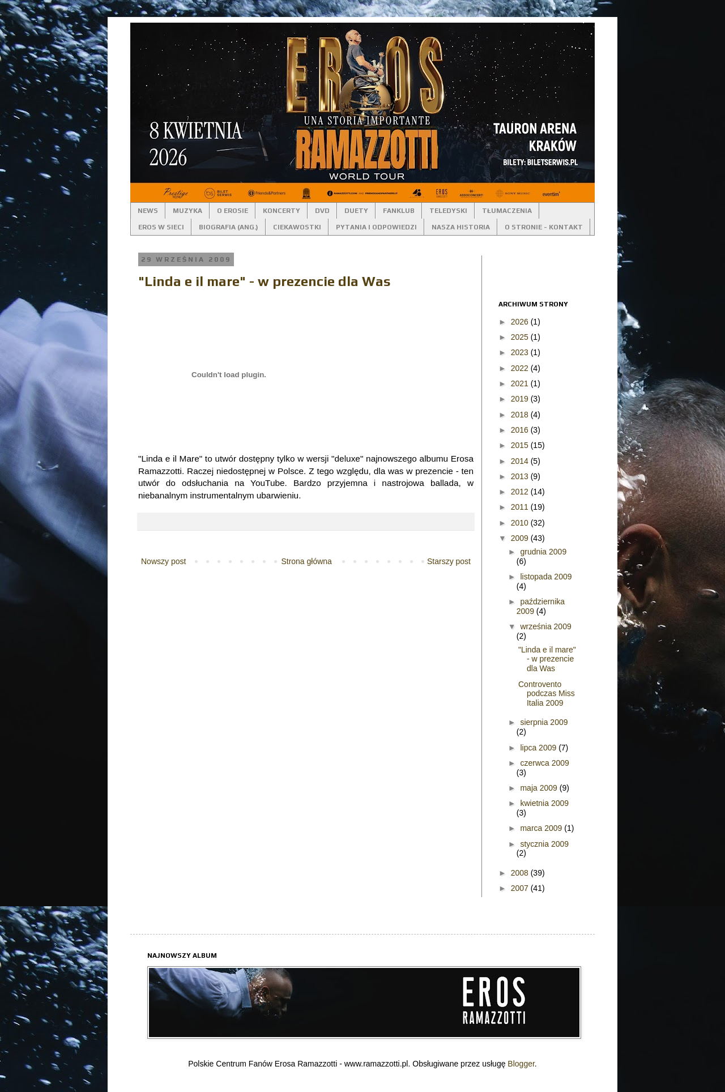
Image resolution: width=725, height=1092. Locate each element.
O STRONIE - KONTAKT (544, 227)
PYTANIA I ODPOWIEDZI (376, 227)
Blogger (521, 1063)
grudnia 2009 (543, 551)
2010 (521, 522)
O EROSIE (232, 211)
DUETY (356, 211)
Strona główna (306, 561)
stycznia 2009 (544, 843)
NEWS (148, 211)
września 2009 (545, 626)
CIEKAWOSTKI (297, 227)
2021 (521, 383)
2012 (521, 491)
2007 (521, 888)
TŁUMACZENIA (507, 211)
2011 (521, 506)
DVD (322, 211)
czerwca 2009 (544, 762)
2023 (521, 352)
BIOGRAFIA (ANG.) (228, 227)
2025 (521, 337)
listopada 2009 (546, 576)
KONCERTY (281, 211)
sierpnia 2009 (544, 722)
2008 (521, 872)
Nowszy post (163, 561)
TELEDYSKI (448, 211)
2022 (521, 368)
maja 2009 (539, 787)
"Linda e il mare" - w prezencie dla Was (264, 281)
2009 (521, 538)
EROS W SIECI (161, 227)
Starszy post (449, 561)
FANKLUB (399, 211)
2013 (521, 476)
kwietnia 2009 (544, 803)
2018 (521, 414)
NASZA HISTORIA (461, 227)
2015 (521, 445)
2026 (521, 321)
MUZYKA (187, 211)
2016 (521, 429)
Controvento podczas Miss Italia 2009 (546, 694)
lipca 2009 (539, 747)
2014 (521, 461)
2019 (521, 398)
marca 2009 (542, 828)
